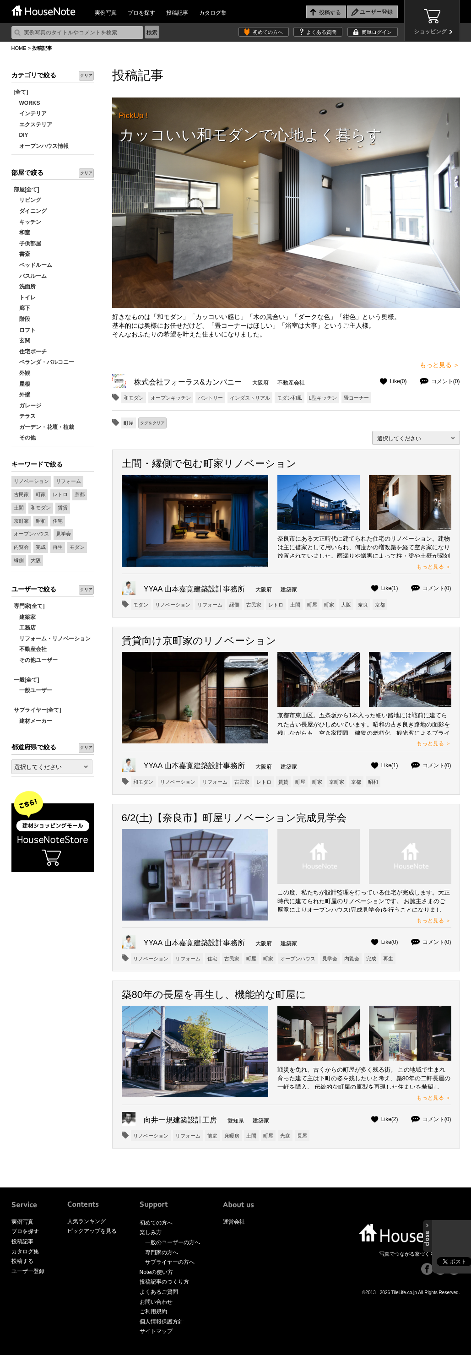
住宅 (58, 521)
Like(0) (398, 381)
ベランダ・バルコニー (44, 362)
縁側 (19, 560)
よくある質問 (321, 32)
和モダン (41, 507)
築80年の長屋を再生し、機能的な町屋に (214, 994)
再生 (58, 547)
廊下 (22, 308)
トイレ (25, 297)
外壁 (22, 394)
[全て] (21, 92)
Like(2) (389, 1119)
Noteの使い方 (156, 1272)
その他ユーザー (36, 660)
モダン (77, 547)
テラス (25, 416)
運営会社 (234, 1222)
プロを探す (141, 13)
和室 (22, 232)
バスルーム (30, 276)
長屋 (302, 1135)
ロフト (25, 330)
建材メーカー (33, 721)
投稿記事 (177, 13)
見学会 (63, 534)
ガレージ (27, 405)
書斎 (22, 254)
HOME (19, 48)
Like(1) (389, 588)
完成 (41, 547)
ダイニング (30, 211)
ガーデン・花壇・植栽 (44, 427)
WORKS (27, 103)
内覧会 (21, 547)
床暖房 (231, 1135)
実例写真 (106, 13)
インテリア (30, 113)
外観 (22, 373)
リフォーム (68, 481)
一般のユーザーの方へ (172, 1242)
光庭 (285, 1135)
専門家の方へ (161, 1252)
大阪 (36, 560)
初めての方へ (268, 32)
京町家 (21, 521)
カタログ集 (213, 13)
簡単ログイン (377, 32)
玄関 (22, 340)
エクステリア (33, 124)
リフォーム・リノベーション (52, 638)
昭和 (41, 521)
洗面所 (25, 286)
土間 (19, 507)
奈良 (363, 604)
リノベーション (31, 481)
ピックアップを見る (92, 1231)
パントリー (210, 398)
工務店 (25, 627)
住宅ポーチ (30, 351)
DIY (21, 135)
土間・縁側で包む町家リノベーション (209, 463)
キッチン (27, 222)
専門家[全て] (29, 606)
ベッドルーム (33, 265)
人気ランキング (86, 1221)
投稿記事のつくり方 (164, 1282)
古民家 (21, 494)
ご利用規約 (153, 1311)
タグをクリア (152, 423)
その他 (25, 437)
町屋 (312, 604)
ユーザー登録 (27, 1271)
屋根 (22, 384)
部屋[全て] (26, 189)
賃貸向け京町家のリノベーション (199, 640)
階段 (22, 319)
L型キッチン (323, 398)
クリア (86, 75)
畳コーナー (356, 398)
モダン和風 (289, 398)
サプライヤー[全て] (37, 710)
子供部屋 (27, 243)
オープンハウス (31, 534)
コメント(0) (445, 381)
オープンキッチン (171, 398)
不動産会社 (30, 649)
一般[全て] (26, 680)
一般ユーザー (33, 690)
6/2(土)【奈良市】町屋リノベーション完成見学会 (234, 818)
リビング (27, 200)
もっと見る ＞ (440, 365)
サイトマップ (156, 1331)
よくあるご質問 (159, 1292)
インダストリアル (250, 398)
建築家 (25, 617)
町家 (41, 494)
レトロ (60, 494)
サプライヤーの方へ (170, 1262)
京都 (80, 494)
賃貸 (63, 507)
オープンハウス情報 (41, 146)
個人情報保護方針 (162, 1321)
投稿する (22, 1261)
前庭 (212, 1135)
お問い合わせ (156, 1302)
